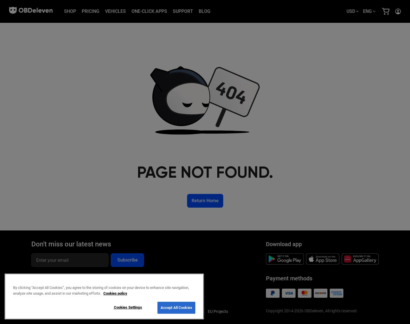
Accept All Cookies (176, 307)
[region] (104, 296)
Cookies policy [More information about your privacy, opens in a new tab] (115, 293)
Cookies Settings (128, 307)
